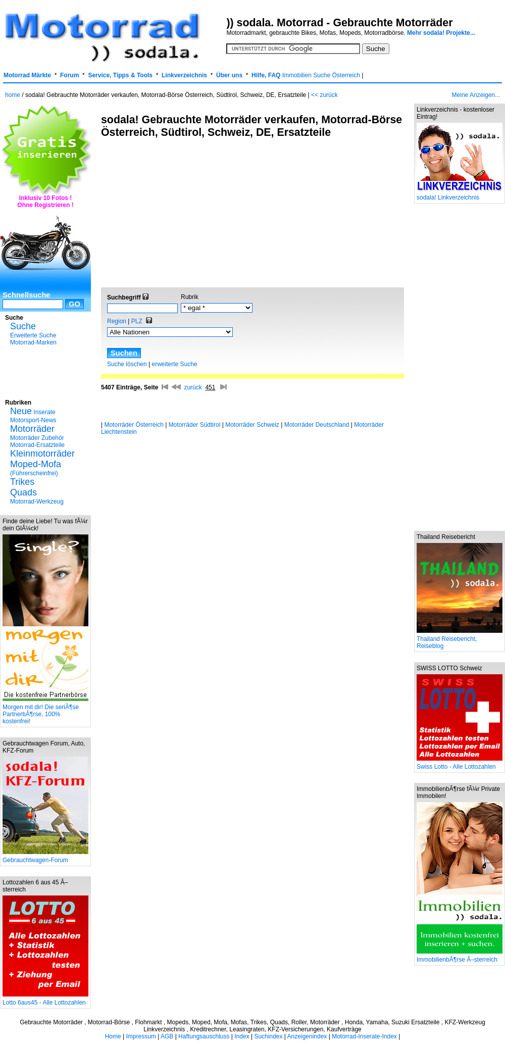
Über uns (229, 75)
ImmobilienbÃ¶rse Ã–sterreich (459, 957)
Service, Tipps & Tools (120, 75)
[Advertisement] (45, 371)
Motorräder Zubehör (37, 437)
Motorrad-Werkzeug (37, 501)
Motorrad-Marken (33, 342)
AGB (167, 1036)
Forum (69, 75)
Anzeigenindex (307, 1036)
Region (116, 321)
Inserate (33, 412)
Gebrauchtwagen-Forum (45, 857)
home (12, 94)
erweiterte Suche (174, 364)
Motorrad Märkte (27, 75)
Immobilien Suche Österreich (321, 75)
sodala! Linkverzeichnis (459, 194)
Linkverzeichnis (184, 75)
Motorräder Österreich (133, 424)
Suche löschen (127, 364)
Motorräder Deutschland (316, 424)
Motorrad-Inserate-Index (364, 1036)
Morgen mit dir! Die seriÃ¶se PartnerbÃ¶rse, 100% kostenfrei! (45, 711)
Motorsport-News (33, 420)
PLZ (136, 321)
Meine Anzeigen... (476, 94)
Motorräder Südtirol (195, 424)
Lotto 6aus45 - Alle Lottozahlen (45, 999)
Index (241, 1036)
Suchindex (268, 1036)
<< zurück (324, 94)
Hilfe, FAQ (265, 75)
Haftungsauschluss (203, 1036)
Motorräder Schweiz (252, 424)
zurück (192, 387)
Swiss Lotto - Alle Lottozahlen (459, 764)
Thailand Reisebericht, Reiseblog (459, 640)
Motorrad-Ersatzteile (37, 444)
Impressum (141, 1036)
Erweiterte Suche (33, 335)
